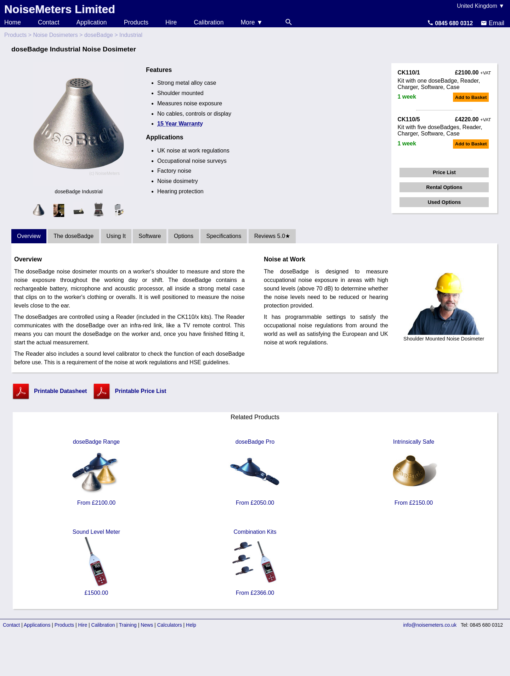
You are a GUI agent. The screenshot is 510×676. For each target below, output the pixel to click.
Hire (171, 22)
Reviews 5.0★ (272, 236)
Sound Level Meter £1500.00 (96, 562)
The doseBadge (73, 236)
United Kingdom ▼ (480, 6)
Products (136, 22)
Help (191, 625)
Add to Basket (471, 97)
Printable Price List (140, 391)
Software (149, 236)
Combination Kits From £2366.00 (255, 562)
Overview (29, 236)
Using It (116, 236)
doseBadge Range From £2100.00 (96, 472)
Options (183, 236)
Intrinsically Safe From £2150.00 (413, 472)
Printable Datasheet (60, 391)
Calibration (208, 22)
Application (91, 22)
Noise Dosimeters (55, 35)
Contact (49, 22)
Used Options (444, 202)
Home (12, 22)
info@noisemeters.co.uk (430, 625)
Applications (37, 625)
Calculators (169, 625)
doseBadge (98, 35)
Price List (444, 172)
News (147, 625)
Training (128, 625)
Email (492, 23)
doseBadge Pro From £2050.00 (255, 472)
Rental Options (444, 187)
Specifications (223, 236)
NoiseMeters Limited (59, 9)
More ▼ (251, 22)
